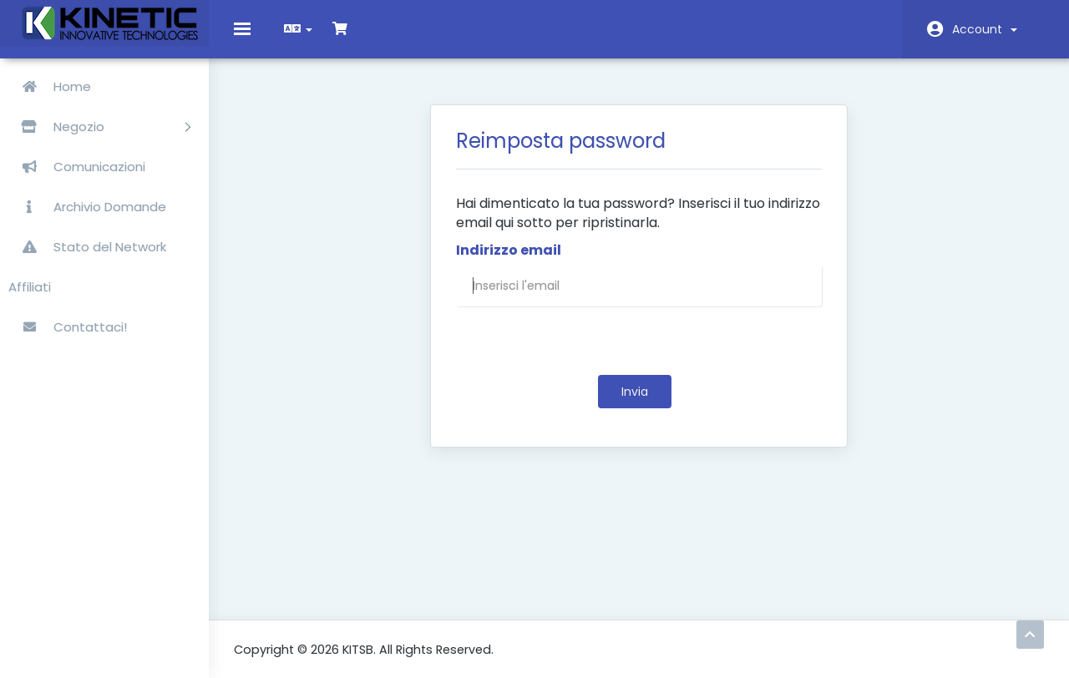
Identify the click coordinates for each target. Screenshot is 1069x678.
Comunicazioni (76, 166)
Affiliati (29, 287)
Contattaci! (67, 327)
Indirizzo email (508, 263)
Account (984, 29)
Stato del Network (87, 247)
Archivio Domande (87, 206)
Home (49, 86)
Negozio (99, 126)
